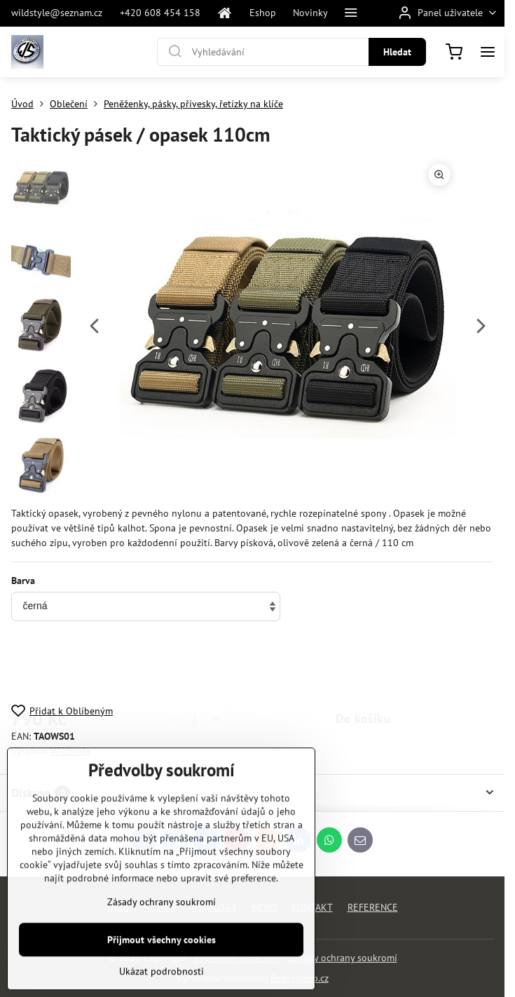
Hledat (397, 52)
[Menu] (487, 52)
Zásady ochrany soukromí (343, 957)
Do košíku (363, 664)
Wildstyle (70, 751)
